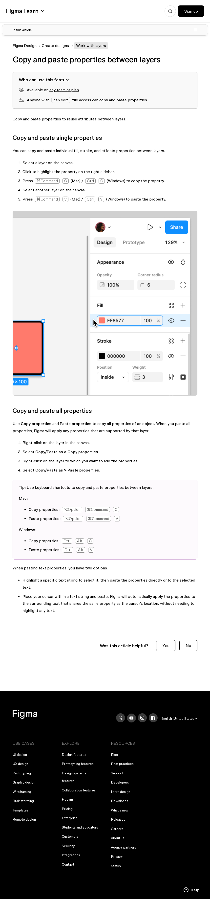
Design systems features (74, 777)
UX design (20, 764)
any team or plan (64, 90)
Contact (68, 864)
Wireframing (22, 792)
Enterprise (70, 818)
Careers (117, 829)
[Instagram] (142, 717)
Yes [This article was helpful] (165, 645)
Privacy (117, 856)
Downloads (119, 801)
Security (68, 846)
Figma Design (25, 45)
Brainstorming (23, 801)
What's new (119, 810)
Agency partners (123, 847)
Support (117, 773)
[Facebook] (153, 717)
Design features (74, 755)
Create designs (55, 45)
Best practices (122, 764)
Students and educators (80, 827)
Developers (120, 782)
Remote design (24, 819)
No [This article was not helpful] (188, 645)
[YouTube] (131, 718)
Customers (70, 836)
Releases (118, 819)
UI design (20, 755)
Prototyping (22, 773)
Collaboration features (79, 790)
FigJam (67, 799)
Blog (114, 755)
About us (117, 838)
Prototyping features (78, 764)
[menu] (179, 718)
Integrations (71, 855)
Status (116, 866)
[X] (120, 717)
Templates (20, 810)
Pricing (67, 809)
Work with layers (91, 45)
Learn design (120, 792)
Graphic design (24, 782)
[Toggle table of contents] (105, 29)
